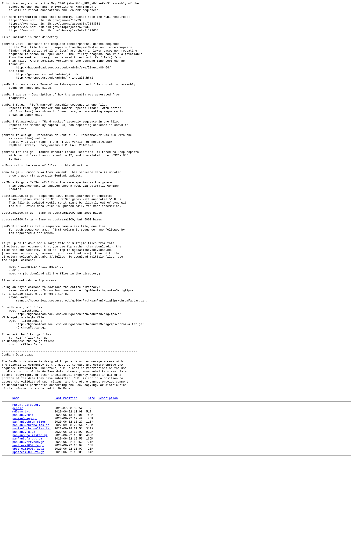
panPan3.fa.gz (23, 517)
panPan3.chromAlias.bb (30, 509)
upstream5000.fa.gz (28, 541)
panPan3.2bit (23, 496)
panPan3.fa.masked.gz (30, 521)
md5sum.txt (21, 492)
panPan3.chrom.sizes (29, 505)
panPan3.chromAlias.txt (31, 513)
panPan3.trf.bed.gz (28, 529)
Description (108, 477)
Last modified (65, 477)
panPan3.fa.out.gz (27, 525)
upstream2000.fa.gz (28, 537)
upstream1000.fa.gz (28, 533)
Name (15, 477)
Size (91, 477)
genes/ (17, 488)
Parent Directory (26, 484)
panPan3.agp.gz (24, 500)
